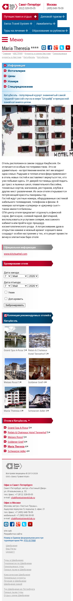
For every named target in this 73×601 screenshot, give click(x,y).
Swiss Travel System (16, 23)
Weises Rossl (15, 437)
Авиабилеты (44, 23)
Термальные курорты (15, 577)
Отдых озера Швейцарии (16, 595)
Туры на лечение (14, 30)
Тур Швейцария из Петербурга (19, 589)
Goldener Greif (15, 441)
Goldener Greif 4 (39, 370)
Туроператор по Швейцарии (18, 563)
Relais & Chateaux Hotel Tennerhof (27, 432)
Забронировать (14, 305)
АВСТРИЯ (18, 53)
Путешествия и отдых (18, 16)
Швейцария (11, 545)
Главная (7, 53)
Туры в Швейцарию (13, 560)
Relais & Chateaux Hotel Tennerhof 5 (39, 340)
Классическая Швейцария (17, 574)
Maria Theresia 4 (15, 399)
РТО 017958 (30, 540)
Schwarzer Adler (17, 451)
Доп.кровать (15, 299)
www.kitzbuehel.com (15, 254)
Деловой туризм (51, 16)
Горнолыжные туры (14, 566)
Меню (16, 39)
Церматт (10, 551)
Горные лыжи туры (13, 592)
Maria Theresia (16, 446)
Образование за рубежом (48, 30)
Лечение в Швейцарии (15, 580)
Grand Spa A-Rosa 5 (15, 338)
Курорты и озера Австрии (38, 53)
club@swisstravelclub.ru (23, 497)
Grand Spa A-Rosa (18, 427)
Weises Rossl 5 (15, 370)
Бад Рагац (11, 548)
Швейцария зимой (13, 583)
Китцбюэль (29, 57)
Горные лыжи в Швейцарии (17, 569)
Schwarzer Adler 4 (39, 399)
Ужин (11, 292)
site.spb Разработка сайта (13, 532)
